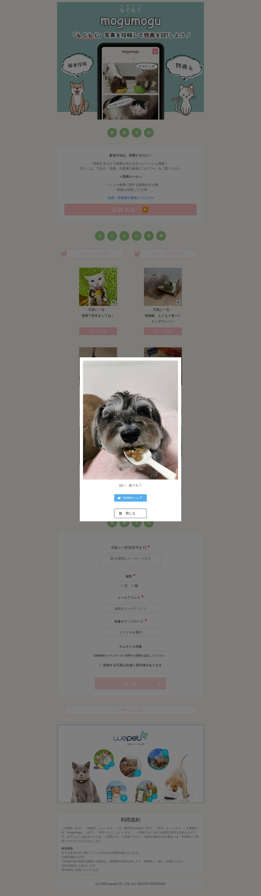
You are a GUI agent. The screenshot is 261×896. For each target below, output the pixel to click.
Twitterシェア (129, 498)
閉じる (127, 513)
